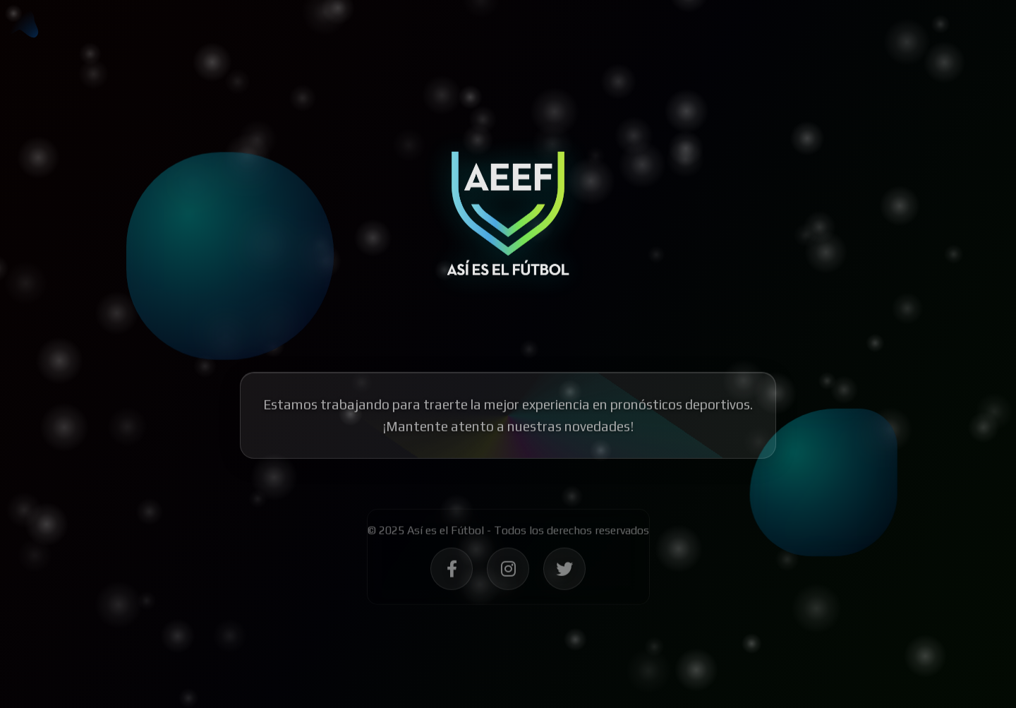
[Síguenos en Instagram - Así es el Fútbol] (508, 574)
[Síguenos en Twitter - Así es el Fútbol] (564, 574)
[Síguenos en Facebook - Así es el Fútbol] (451, 574)
